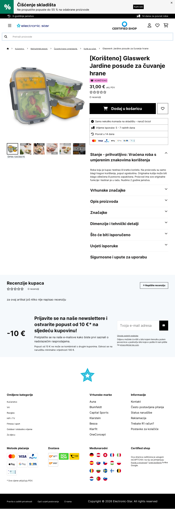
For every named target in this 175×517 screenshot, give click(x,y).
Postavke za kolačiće (144, 433)
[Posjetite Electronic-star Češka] (105, 467)
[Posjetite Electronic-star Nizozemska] (92, 483)
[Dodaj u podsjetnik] (162, 112)
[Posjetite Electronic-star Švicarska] (105, 459)
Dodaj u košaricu (122, 112)
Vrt (9, 411)
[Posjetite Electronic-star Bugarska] (98, 475)
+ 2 (79, 153)
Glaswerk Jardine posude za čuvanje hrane (30, 52)
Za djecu (12, 438)
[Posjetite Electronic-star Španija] (92, 467)
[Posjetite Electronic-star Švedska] (105, 475)
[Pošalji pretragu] (5, 37)
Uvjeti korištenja (159, 466)
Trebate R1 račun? (142, 427)
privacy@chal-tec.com (131, 349)
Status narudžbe (141, 416)
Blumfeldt (96, 411)
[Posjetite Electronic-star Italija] (119, 459)
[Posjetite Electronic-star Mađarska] (112, 467)
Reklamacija (138, 422)
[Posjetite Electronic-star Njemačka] (92, 459)
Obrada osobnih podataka (129, 340)
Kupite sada (134, 6)
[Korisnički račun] (149, 25)
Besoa (93, 427)
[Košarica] (166, 25)
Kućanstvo (21, 48)
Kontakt (136, 405)
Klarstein (95, 422)
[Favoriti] (157, 25)
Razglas (12, 416)
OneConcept (98, 438)
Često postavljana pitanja (147, 411)
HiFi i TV (12, 422)
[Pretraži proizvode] (87, 37)
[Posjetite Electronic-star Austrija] (98, 459)
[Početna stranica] (11, 48)
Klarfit (93, 433)
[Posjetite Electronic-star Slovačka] (98, 467)
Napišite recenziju (150, 289)
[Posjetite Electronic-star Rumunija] (92, 475)
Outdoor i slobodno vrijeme (24, 433)
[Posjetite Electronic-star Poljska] (119, 467)
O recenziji (95, 101)
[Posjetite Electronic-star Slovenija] (105, 483)
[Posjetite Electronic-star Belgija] (119, 475)
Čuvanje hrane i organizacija (77, 48)
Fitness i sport (16, 427)
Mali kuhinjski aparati (44, 48)
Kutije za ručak (107, 48)
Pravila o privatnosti (140, 466)
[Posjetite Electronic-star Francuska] (112, 459)
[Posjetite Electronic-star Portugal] (98, 483)
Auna (93, 405)
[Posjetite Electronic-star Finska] (112, 475)
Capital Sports (99, 416)
